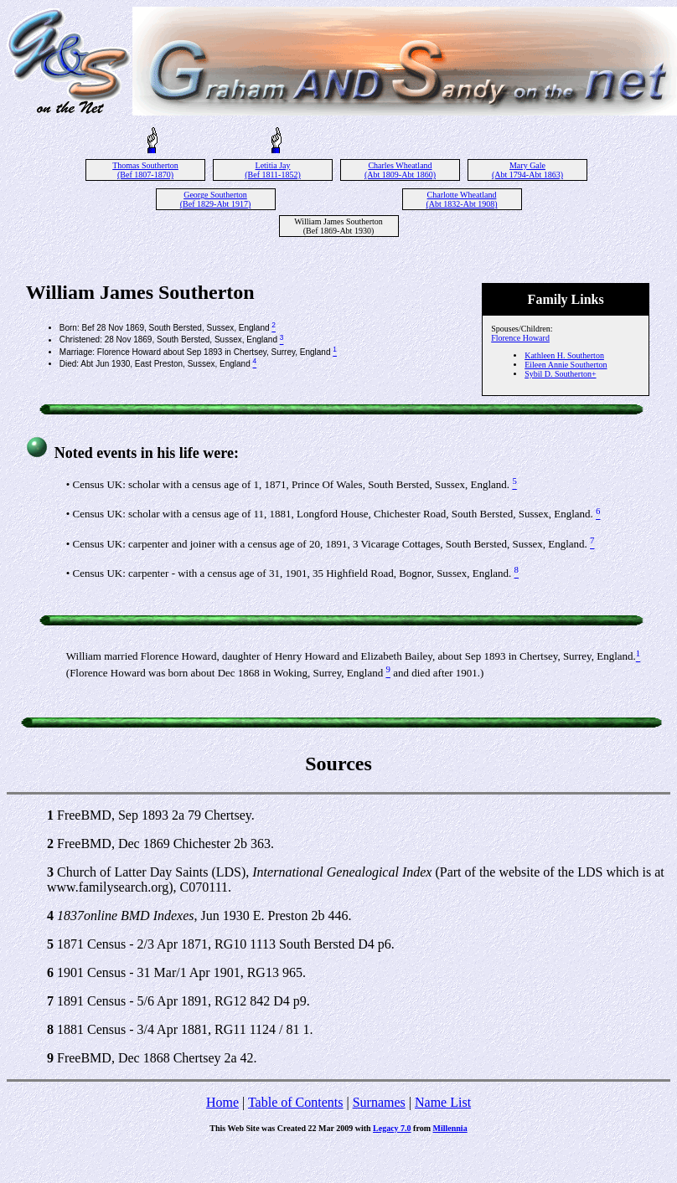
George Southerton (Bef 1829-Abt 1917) (215, 199)
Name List (443, 1102)
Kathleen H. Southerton (564, 355)
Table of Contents (296, 1102)
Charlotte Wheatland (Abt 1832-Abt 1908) (462, 199)
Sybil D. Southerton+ (560, 373)
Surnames (379, 1102)
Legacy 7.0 (392, 1128)
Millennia (450, 1128)
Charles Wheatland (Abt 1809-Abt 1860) (400, 170)
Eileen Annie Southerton (566, 364)
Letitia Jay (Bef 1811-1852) (273, 170)
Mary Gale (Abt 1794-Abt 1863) (527, 170)
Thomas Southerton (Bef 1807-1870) (145, 170)
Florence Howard (520, 337)
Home (222, 1102)
